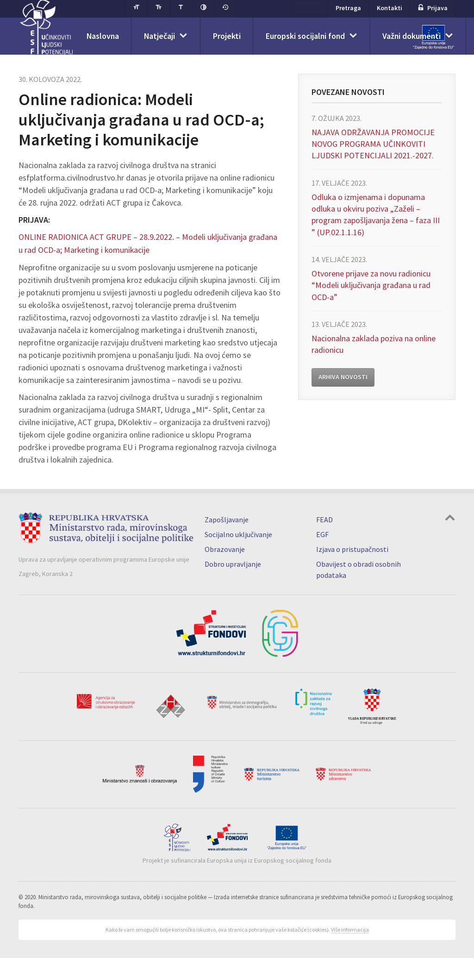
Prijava (433, 9)
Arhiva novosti (343, 378)
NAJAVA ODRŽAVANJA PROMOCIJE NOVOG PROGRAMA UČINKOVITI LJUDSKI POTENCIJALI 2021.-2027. (373, 144)
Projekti (229, 37)
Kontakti (389, 9)
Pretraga (349, 9)
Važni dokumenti (415, 37)
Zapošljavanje (227, 519)
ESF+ (310, 8)
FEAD (324, 519)
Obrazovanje (225, 548)
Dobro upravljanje (233, 563)
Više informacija (350, 929)
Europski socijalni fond (308, 37)
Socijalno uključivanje (238, 533)
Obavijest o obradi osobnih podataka (358, 569)
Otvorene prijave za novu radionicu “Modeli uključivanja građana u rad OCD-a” (371, 285)
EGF (322, 533)
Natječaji (161, 37)
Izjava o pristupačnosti (352, 548)
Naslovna (103, 37)
